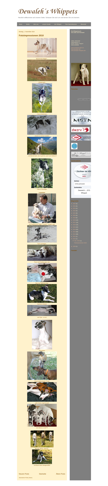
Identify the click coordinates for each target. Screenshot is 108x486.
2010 (74, 238)
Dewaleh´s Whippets (47, 12)
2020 (74, 215)
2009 (74, 246)
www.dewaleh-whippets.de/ (78, 50)
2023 (74, 208)
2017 (74, 222)
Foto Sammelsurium (71, 24)
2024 (74, 206)
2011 (74, 236)
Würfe (27, 24)
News (20, 24)
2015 (74, 227)
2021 (74, 213)
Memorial (83, 24)
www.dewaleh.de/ (75, 49)
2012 (74, 234)
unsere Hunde (46, 24)
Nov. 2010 (77, 240)
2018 (74, 220)
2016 (74, 224)
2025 (74, 203)
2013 (74, 231)
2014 (74, 229)
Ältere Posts (60, 474)
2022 (74, 210)
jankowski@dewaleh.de (77, 47)
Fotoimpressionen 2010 (31, 35)
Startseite (42, 474)
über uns (35, 24)
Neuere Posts (24, 474)
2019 (74, 217)
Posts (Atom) (28, 477)
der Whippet (57, 24)
